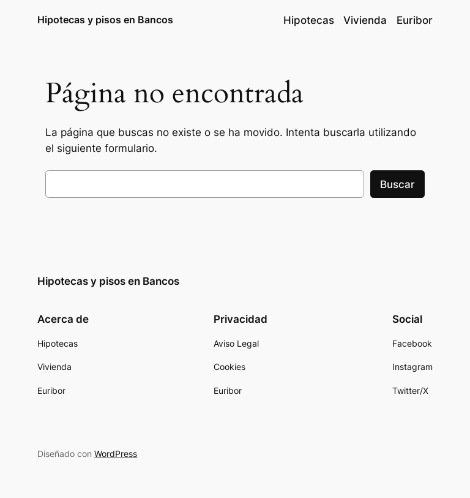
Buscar (397, 184)
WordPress (115, 453)
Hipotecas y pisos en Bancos (105, 19)
